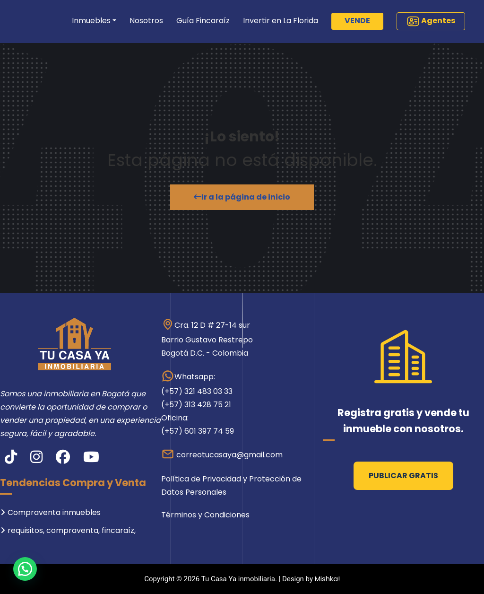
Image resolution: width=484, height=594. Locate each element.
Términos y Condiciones (205, 514)
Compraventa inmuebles (54, 512)
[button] (25, 569)
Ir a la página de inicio (242, 197)
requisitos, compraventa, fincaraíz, (72, 530)
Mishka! (327, 579)
